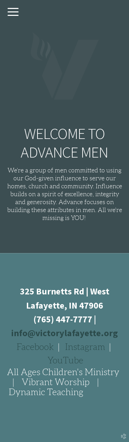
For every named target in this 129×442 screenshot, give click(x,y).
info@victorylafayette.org (64, 333)
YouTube (65, 360)
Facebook (35, 347)
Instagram (85, 347)
